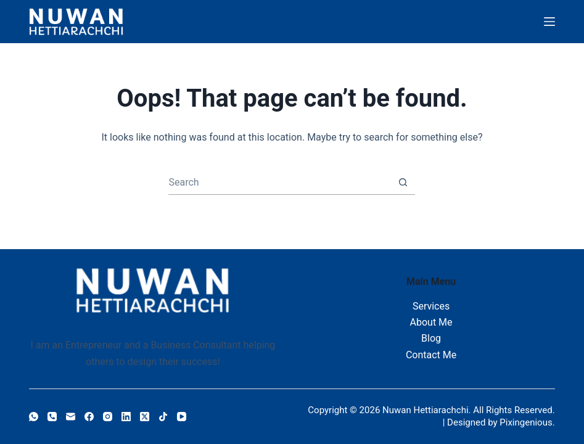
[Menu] (549, 21)
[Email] (70, 416)
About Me (431, 322)
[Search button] (403, 182)
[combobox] (279, 182)
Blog (431, 338)
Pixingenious (526, 422)
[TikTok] (163, 416)
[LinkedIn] (126, 416)
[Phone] (52, 416)
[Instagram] (107, 416)
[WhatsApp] (33, 416)
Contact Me (431, 355)
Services (431, 306)
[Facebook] (89, 416)
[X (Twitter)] (144, 416)
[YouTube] (181, 416)
